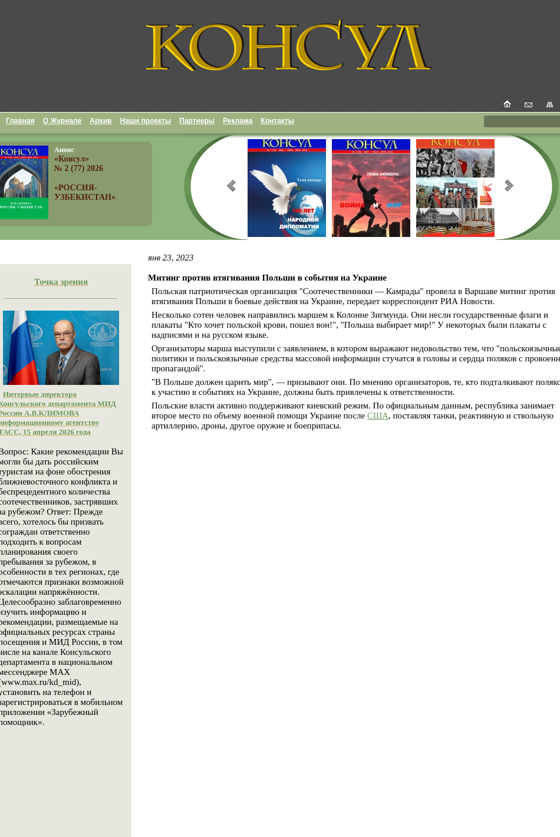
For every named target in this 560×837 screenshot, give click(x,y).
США (377, 415)
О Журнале (62, 121)
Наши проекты (146, 121)
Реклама (237, 121)
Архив (100, 121)
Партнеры (197, 121)
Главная (20, 121)
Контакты (277, 121)
